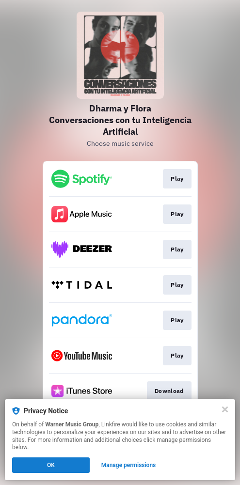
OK (51, 465)
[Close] (225, 409)
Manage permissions (128, 465)
